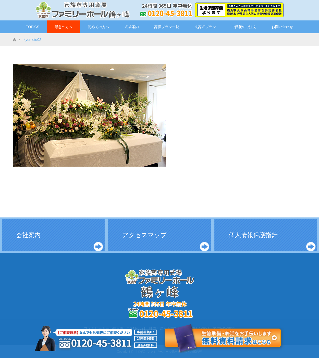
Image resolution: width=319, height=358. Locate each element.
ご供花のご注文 (243, 27)
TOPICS (32, 27)
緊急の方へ (63, 27)
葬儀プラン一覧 (166, 27)
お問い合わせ (282, 27)
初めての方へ (98, 27)
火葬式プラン (205, 27)
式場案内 (132, 27)
